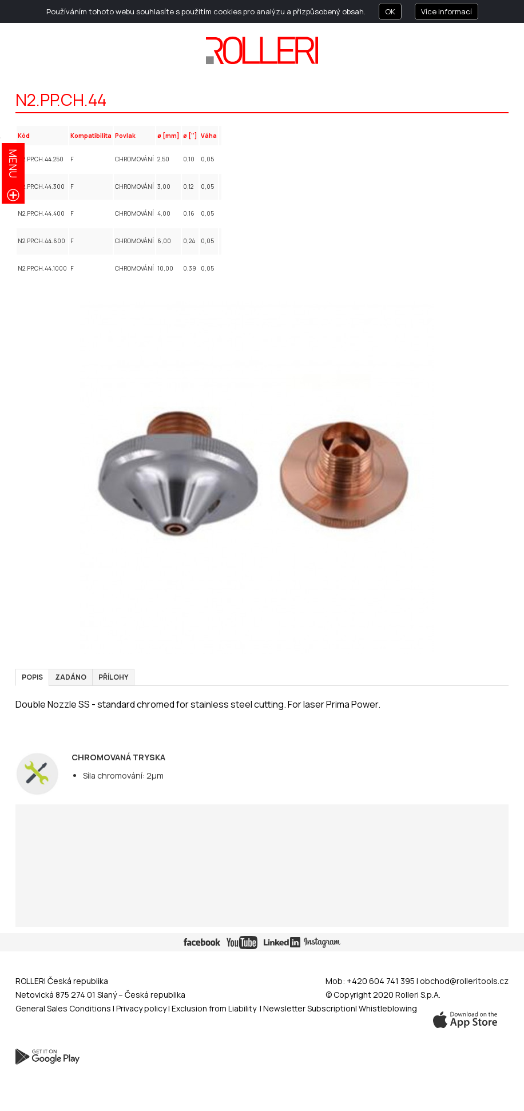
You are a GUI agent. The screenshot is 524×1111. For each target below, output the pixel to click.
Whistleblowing (388, 1008)
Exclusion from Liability (214, 1008)
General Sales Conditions (63, 1008)
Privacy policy (142, 1008)
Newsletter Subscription (309, 1008)
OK (390, 11)
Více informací (446, 11)
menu (13, 163)
